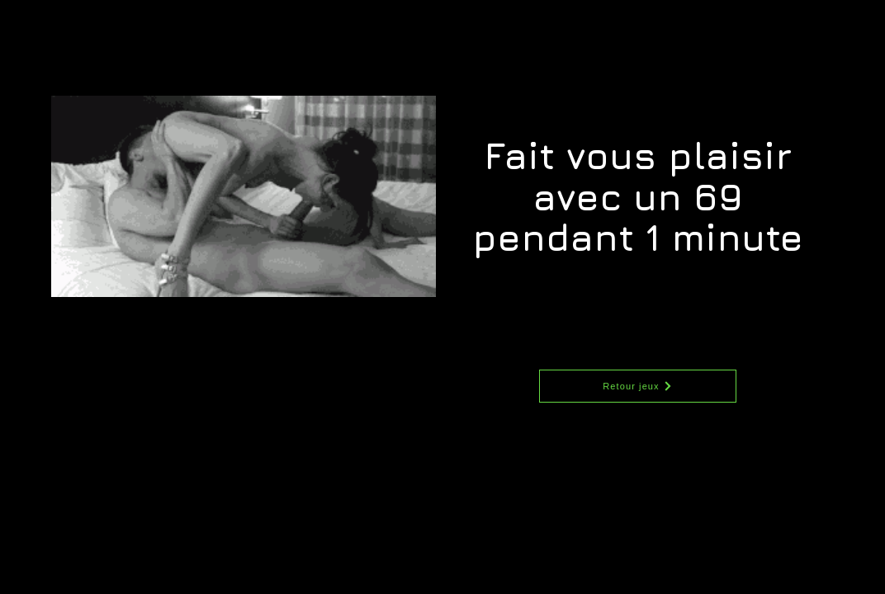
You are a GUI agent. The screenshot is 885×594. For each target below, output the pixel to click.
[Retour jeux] (637, 386)
